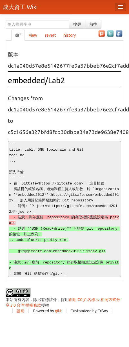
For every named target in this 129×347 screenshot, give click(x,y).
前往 (93, 24)
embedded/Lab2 (36, 80)
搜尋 (77, 24)
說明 (21, 311)
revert (50, 35)
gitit (58, 311)
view (33, 35)
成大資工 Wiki (20, 7)
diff (18, 35)
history (70, 35)
